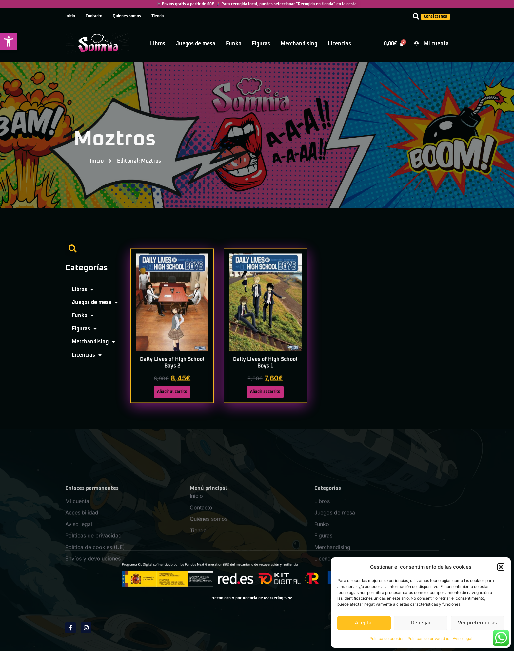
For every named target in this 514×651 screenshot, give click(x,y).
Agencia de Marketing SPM (268, 598)
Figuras (261, 43)
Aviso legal (462, 638)
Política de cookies (386, 638)
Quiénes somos (127, 16)
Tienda (157, 16)
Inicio (70, 16)
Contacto (94, 16)
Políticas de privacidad (428, 638)
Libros (157, 43)
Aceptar (364, 622)
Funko (233, 43)
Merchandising (299, 43)
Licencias (339, 43)
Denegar (421, 622)
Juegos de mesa (195, 43)
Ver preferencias (477, 622)
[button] (8, 41)
